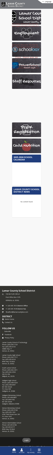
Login (26, 440)
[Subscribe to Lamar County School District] (6, 331)
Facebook (6, 335)
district (7, 316)
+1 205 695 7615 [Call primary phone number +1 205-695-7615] (11, 306)
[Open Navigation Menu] (39, 451)
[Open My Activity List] (31, 451)
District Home (8, 319)
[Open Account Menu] (21, 451)
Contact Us (7, 322)
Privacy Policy (8, 338)
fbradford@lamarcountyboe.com (17, 312)
